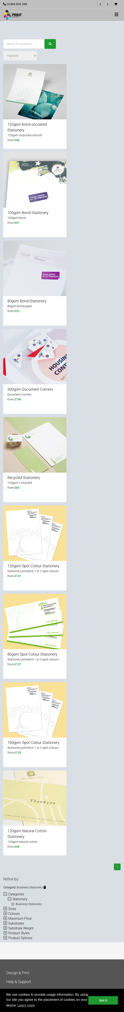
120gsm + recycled (19, 482)
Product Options (17, 938)
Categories (13, 894)
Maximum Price (17, 919)
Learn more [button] (26, 1005)
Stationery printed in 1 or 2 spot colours (33, 571)
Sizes (9, 909)
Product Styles (16, 933)
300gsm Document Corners (30, 389)
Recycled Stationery (23, 477)
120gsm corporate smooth (24, 135)
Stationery (17, 899)
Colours (11, 914)
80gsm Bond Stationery (26, 301)
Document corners (19, 394)
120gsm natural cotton (22, 841)
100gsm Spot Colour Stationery (33, 742)
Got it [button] (103, 1000)
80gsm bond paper (19, 306)
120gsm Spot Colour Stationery (33, 566)
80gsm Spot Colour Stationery (32, 654)
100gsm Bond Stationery (28, 212)
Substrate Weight (18, 928)
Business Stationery (31, 887)
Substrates (13, 923)
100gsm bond (16, 218)
